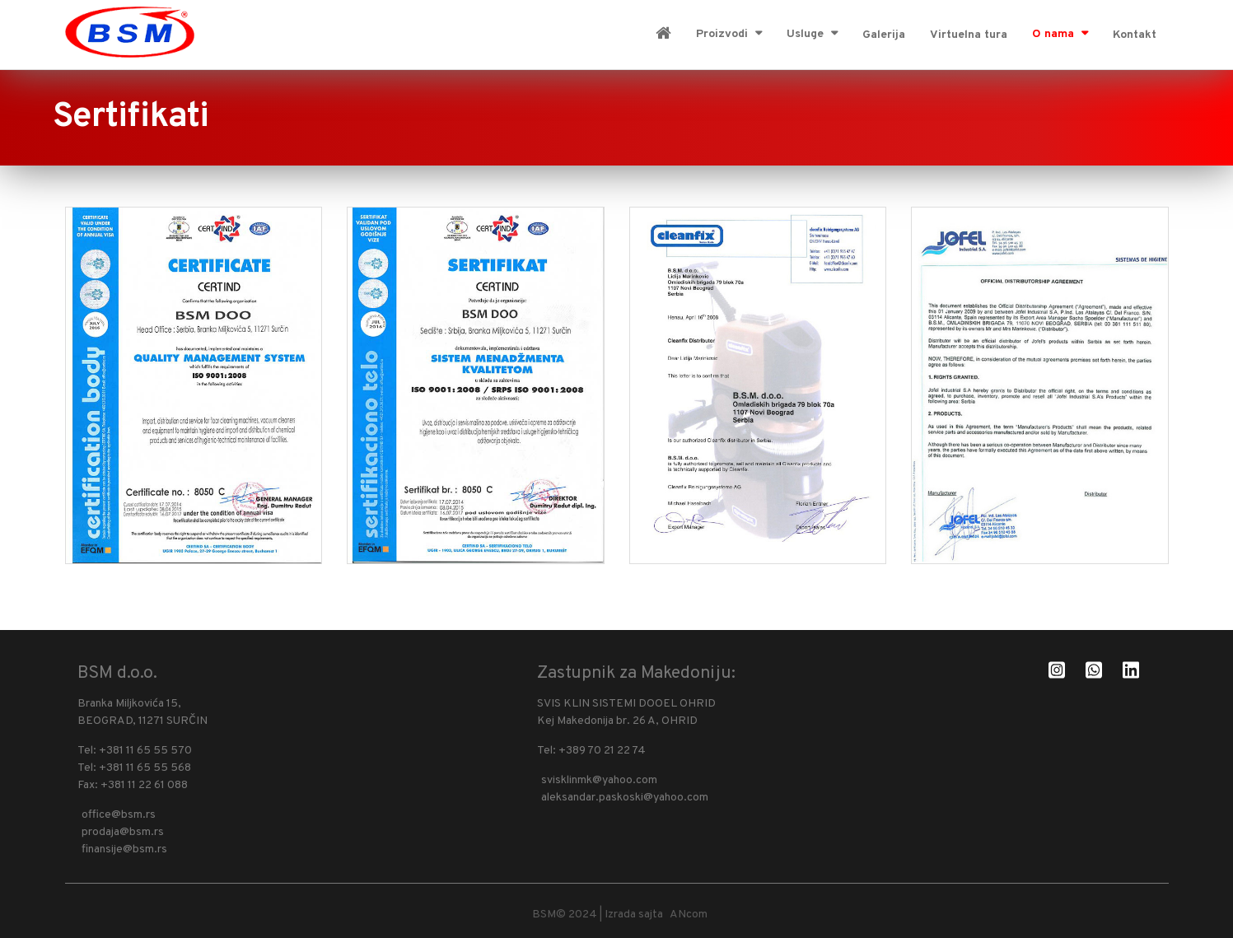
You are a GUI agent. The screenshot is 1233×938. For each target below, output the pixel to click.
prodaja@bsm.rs (123, 832)
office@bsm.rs (119, 815)
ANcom (691, 915)
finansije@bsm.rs (124, 849)
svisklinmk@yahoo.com (599, 780)
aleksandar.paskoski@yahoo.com (624, 798)
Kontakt (1134, 35)
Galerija (883, 35)
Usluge (807, 34)
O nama (1054, 34)
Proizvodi (723, 34)
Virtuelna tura (968, 35)
